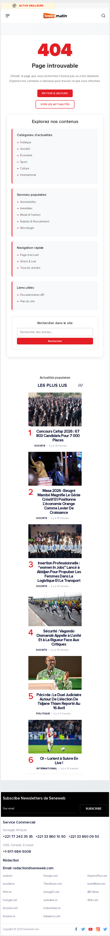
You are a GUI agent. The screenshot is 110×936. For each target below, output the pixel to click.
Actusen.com (10, 908)
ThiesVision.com (52, 884)
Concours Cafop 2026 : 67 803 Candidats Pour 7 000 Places (58, 435)
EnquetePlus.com (97, 876)
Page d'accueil (29, 255)
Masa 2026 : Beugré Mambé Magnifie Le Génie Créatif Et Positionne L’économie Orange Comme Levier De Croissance (58, 501)
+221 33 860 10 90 (50, 837)
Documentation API (32, 295)
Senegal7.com (51, 892)
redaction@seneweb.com (33, 868)
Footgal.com (10, 900)
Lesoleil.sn (9, 884)
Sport (23, 162)
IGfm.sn (7, 892)
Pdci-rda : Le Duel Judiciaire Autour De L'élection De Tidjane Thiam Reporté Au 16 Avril (59, 701)
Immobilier (26, 208)
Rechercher (55, 341)
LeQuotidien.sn (52, 908)
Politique (25, 142)
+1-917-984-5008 (17, 852)
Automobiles (28, 202)
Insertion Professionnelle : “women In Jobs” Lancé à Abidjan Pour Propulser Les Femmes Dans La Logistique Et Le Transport (59, 572)
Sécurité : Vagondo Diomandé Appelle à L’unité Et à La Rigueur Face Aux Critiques (59, 637)
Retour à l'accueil (55, 93)
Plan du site (27, 301)
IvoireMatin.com (96, 884)
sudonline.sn (50, 900)
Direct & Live (28, 261)
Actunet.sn (9, 916)
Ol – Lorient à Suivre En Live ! (59, 760)
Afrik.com (93, 900)
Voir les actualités (55, 104)
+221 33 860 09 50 (84, 837)
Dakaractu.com (51, 916)
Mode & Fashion (30, 215)
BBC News (93, 892)
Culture (24, 168)
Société (25, 149)
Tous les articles (30, 268)
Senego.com (50, 876)
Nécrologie (27, 228)
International (28, 175)
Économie (26, 155)
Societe (39, 445)
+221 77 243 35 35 (18, 837)
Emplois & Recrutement (34, 221)
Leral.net (8, 876)
